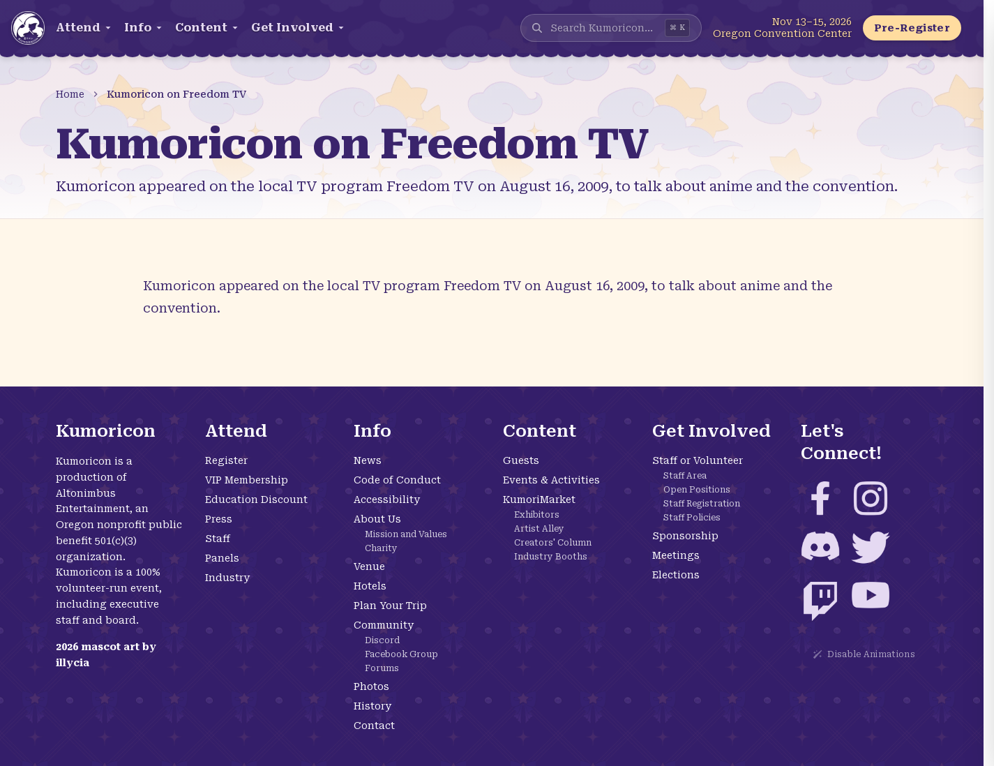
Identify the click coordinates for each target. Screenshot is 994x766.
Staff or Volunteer (697, 460)
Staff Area (685, 476)
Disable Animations (863, 654)
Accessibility (387, 499)
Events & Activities (551, 480)
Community (384, 625)
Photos (371, 686)
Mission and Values (406, 534)
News (368, 460)
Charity (381, 548)
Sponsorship (685, 535)
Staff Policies (692, 518)
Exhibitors (536, 515)
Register (226, 460)
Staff (217, 538)
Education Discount (256, 499)
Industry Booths (550, 557)
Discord (382, 640)
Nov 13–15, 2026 (812, 21)
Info (144, 27)
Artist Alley (539, 529)
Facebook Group (401, 654)
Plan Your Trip (390, 605)
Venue (369, 566)
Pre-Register (912, 27)
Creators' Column (553, 543)
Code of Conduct (397, 480)
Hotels (370, 586)
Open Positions (696, 490)
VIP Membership (246, 480)
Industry (227, 577)
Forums (382, 668)
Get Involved (298, 27)
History (372, 706)
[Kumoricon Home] (28, 28)
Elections (676, 574)
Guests (521, 460)
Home (70, 94)
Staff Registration (701, 504)
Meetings (676, 555)
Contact (374, 725)
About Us (377, 519)
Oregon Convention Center (782, 33)
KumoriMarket (539, 499)
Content (207, 27)
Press (218, 519)
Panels (222, 558)
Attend (84, 27)
